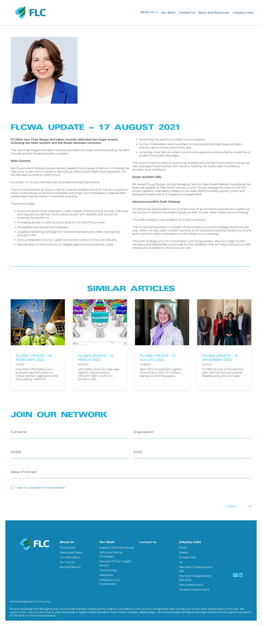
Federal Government (194, 589)
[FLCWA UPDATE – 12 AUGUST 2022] (162, 300)
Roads (183, 552)
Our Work (106, 542)
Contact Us (148, 542)
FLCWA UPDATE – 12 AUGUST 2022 (158, 358)
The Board (67, 547)
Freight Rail (187, 557)
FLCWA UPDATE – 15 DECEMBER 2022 (220, 358)
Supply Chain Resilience (116, 547)
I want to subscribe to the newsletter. (40, 487)
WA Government (191, 584)
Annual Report (70, 567)
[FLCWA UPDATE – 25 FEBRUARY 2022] (38, 300)
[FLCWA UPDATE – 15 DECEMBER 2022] (224, 300)
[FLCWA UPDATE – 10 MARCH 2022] (100, 300)
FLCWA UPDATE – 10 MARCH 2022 (96, 358)
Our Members (70, 557)
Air (181, 562)
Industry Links (190, 542)
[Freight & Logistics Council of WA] (30, 12)
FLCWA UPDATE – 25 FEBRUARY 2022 (34, 358)
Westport (106, 575)
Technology (108, 570)
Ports (183, 547)
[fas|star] (235, 575)
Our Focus (67, 562)
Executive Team (71, 552)
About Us (67, 542)
